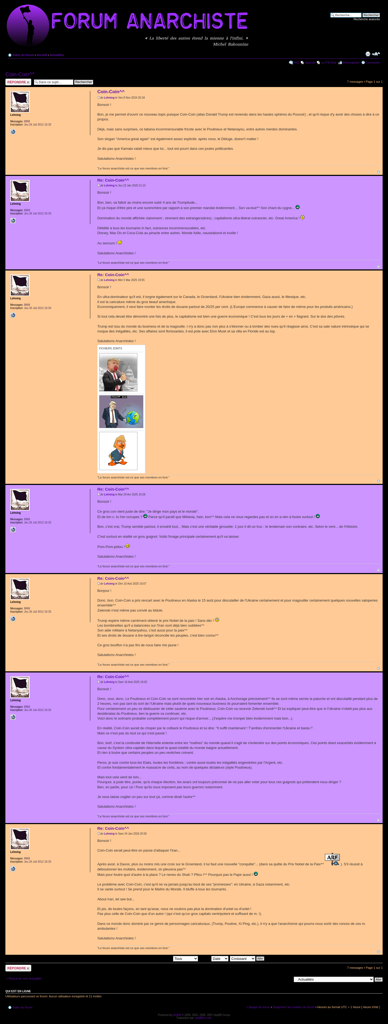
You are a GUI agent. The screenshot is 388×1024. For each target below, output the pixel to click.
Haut (378, 172)
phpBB (177, 1014)
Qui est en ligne (18, 991)
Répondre (18, 82)
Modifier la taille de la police (376, 53)
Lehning (109, 97)
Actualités (57, 55)
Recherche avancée (367, 19)
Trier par (213, 958)
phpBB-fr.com (203, 1017)
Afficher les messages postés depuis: (160, 958)
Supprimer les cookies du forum (294, 1007)
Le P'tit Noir (329, 62)
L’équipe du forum (258, 1007)
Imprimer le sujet (368, 53)
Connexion (373, 62)
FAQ (296, 62)
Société (42, 55)
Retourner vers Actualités (25, 978)
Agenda (310, 62)
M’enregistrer (351, 62)
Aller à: (287, 979)
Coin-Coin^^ (19, 74)
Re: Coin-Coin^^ (113, 180)
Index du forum (23, 55)
